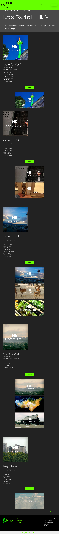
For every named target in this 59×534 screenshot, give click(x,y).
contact (54, 2)
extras (46, 2)
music (40, 2)
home (35, 2)
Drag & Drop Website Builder (29, 532)
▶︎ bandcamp (29, 87)
